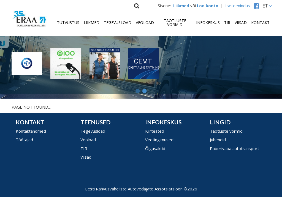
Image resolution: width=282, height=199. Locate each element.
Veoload (145, 22)
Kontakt (260, 22)
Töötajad (24, 139)
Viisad (241, 22)
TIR (227, 22)
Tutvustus (68, 22)
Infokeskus (208, 22)
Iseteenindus (238, 5)
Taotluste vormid (175, 22)
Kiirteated (154, 131)
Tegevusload (117, 22)
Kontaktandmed (31, 131)
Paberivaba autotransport (234, 148)
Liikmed (91, 22)
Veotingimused (159, 139)
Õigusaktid (155, 148)
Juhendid (218, 139)
